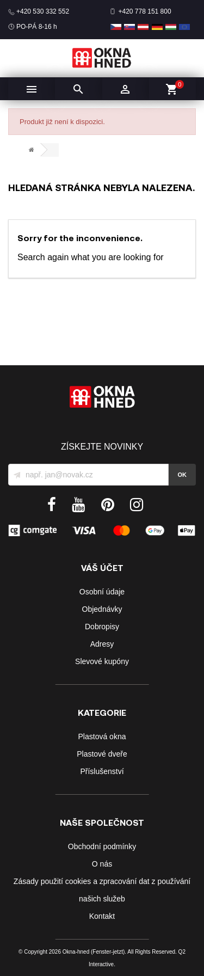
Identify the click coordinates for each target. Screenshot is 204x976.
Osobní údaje (102, 591)
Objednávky (102, 609)
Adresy (102, 644)
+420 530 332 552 (42, 11)
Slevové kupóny (102, 661)
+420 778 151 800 (145, 11)
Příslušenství (101, 771)
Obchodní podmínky (102, 846)
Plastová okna (102, 736)
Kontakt (102, 916)
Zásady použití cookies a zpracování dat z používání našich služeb (102, 890)
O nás (102, 864)
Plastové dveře (102, 754)
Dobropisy (102, 626)
